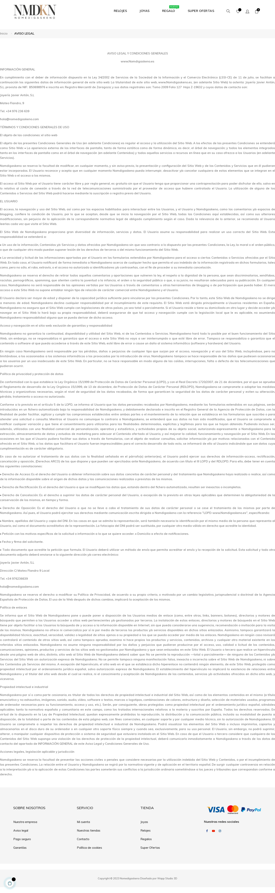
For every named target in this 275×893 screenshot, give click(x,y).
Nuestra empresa (25, 822)
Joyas (144, 822)
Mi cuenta (83, 822)
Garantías (20, 847)
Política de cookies (89, 847)
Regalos (146, 839)
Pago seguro (22, 839)
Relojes (145, 830)
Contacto (83, 839)
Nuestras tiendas (88, 830)
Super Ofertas (150, 847)
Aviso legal (20, 830)
